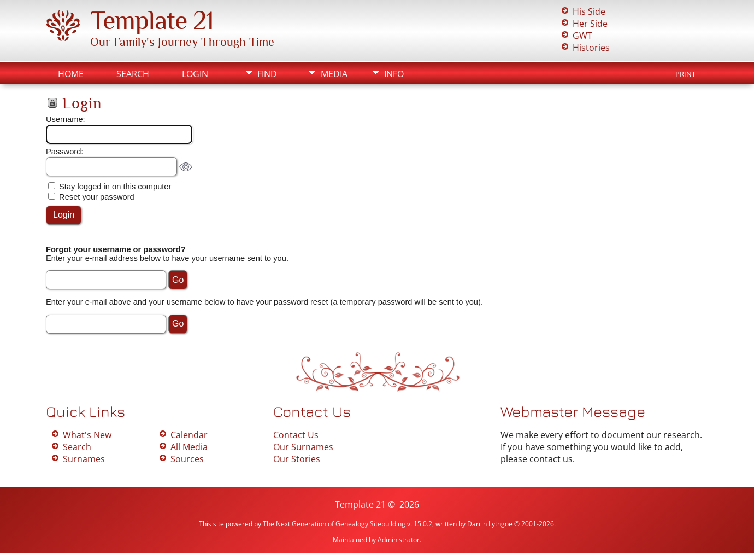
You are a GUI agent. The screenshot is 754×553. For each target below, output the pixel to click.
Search (132, 74)
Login (195, 74)
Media (334, 74)
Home (71, 74)
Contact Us (296, 435)
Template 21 (152, 20)
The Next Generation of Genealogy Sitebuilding (334, 523)
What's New (87, 435)
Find (267, 74)
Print (685, 74)
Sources (187, 459)
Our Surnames (303, 447)
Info (394, 74)
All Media (189, 447)
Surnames (84, 459)
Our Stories (296, 459)
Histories (591, 48)
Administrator (399, 539)
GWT (582, 36)
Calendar (189, 435)
